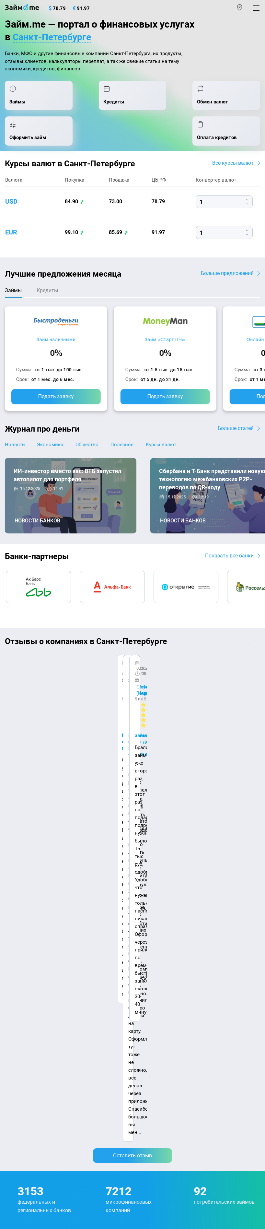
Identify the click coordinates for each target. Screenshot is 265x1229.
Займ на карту (151, 996)
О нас (12, 916)
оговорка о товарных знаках (204, 1177)
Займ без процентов (158, 1038)
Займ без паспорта (157, 1024)
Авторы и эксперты (108, 916)
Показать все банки (229, 560)
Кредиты (15, 1052)
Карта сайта (86, 923)
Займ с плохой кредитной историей (176, 1010)
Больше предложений (227, 277)
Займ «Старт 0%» (165, 344)
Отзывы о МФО (22, 1010)
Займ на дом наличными (164, 982)
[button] (257, 648)
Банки (12, 1024)
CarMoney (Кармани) (96, 668)
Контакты (51, 916)
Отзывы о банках (25, 996)
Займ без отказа (154, 1065)
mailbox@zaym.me (38, 1106)
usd (11, 206)
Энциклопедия (22, 954)
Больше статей (236, 432)
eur (11, 237)
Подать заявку (56, 401)
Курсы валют (165, 449)
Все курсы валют (233, 167)
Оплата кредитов (24, 1065)
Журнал (14, 940)
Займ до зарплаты (156, 1052)
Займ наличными (56, 344)
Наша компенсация (28, 923)
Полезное (125, 449)
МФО (10, 1038)
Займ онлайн (150, 968)
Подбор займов (23, 1079)
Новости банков (38, 525)
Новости (15, 449)
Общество (89, 449)
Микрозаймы (150, 940)
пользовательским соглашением (167, 1161)
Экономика (51, 449)
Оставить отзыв (132, 752)
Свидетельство (19, 1182)
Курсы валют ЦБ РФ (28, 982)
